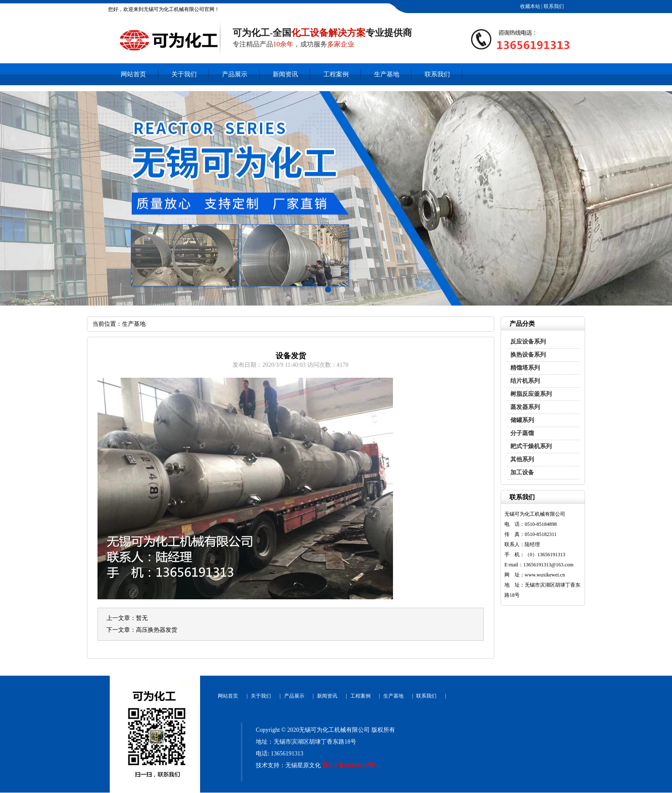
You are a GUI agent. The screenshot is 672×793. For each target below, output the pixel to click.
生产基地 (386, 74)
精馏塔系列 (525, 368)
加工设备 (522, 472)
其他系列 (522, 459)
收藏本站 (529, 6)
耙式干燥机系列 (531, 446)
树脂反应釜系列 (531, 394)
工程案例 (336, 74)
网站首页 (133, 74)
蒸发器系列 (525, 407)
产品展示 (234, 74)
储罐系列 (522, 420)
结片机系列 (525, 381)
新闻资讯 (285, 74)
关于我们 (184, 74)
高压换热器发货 (156, 630)
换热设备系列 (528, 355)
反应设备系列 (528, 341)
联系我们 (553, 6)
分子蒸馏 (522, 433)
